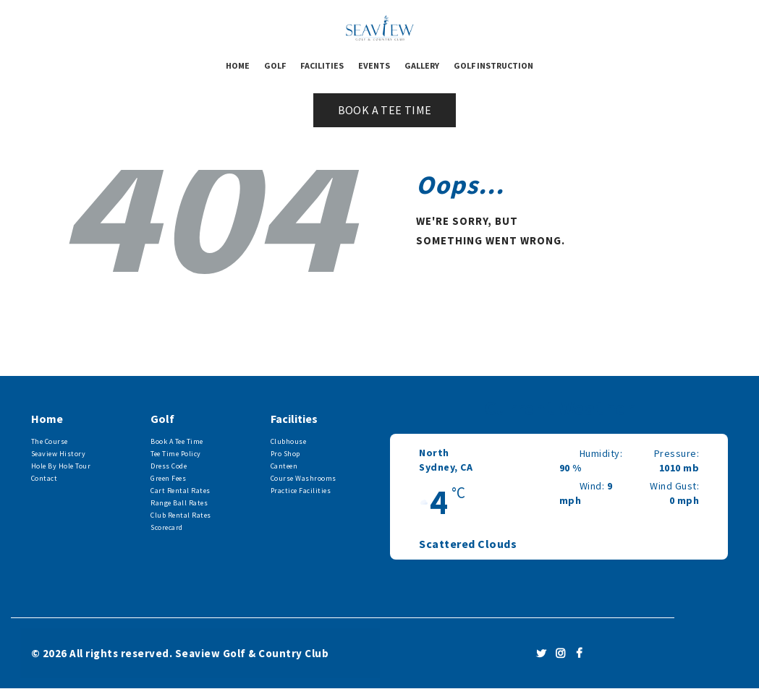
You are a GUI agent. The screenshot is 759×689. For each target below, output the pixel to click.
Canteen (284, 466)
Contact (44, 478)
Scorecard (166, 527)
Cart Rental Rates (180, 490)
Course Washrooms (303, 478)
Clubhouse (289, 441)
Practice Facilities (301, 490)
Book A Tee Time (176, 441)
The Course (49, 441)
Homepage (455, 288)
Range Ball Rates (179, 503)
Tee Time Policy (175, 453)
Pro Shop (285, 453)
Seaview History (58, 453)
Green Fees (168, 478)
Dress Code (168, 466)
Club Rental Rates (180, 515)
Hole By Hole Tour (61, 466)
